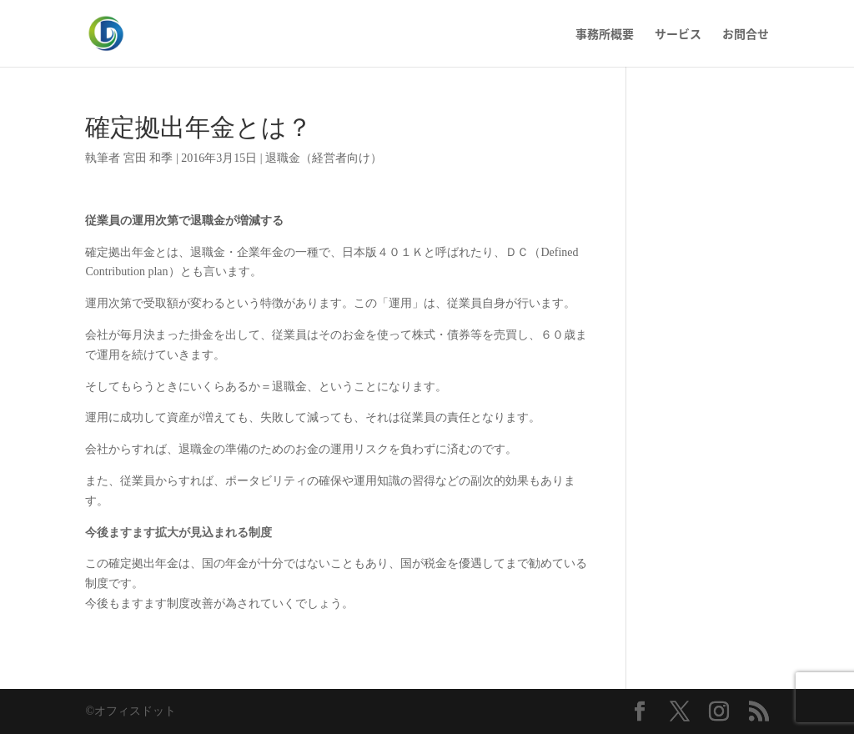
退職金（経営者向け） (323, 158)
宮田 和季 (148, 158)
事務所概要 (604, 35)
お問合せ (745, 35)
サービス (678, 35)
